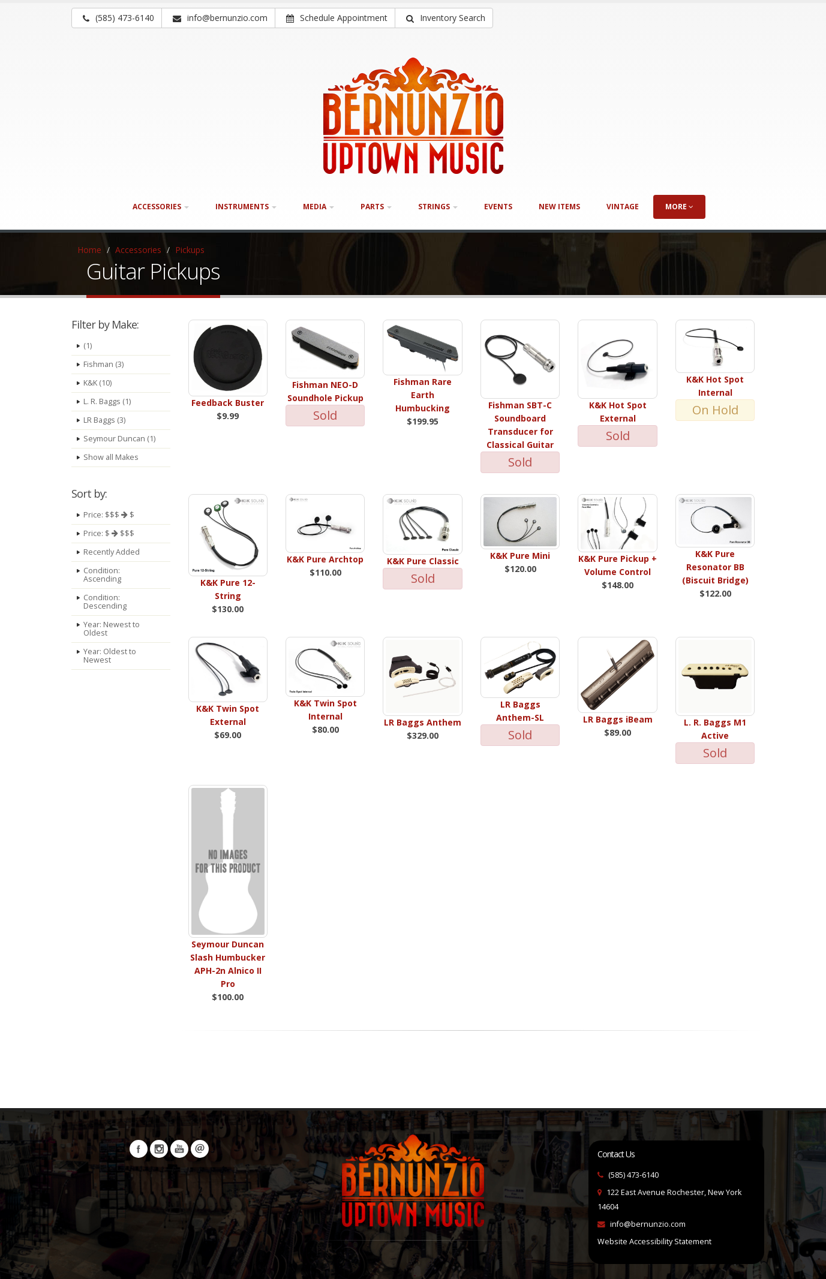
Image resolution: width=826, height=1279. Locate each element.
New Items (559, 206)
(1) (87, 346)
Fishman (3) (103, 364)
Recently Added (111, 552)
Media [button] (318, 206)
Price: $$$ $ (108, 515)
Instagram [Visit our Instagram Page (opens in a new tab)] (159, 1149)
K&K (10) (97, 383)
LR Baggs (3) (104, 420)
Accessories (138, 249)
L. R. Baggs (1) (107, 401)
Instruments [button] (246, 206)
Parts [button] (376, 206)
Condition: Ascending (102, 574)
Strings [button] (438, 206)
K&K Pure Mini (520, 555)
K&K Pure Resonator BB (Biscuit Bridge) (715, 567)
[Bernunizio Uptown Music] (413, 116)
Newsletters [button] (200, 1149)
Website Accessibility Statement (654, 1241)
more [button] (679, 206)
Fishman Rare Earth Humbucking (423, 395)
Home (89, 249)
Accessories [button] (161, 206)
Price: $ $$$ (108, 533)
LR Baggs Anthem (422, 722)
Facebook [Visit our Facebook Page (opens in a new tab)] (139, 1149)
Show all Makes (111, 457)
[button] (444, 18)
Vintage (622, 206)
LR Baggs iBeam (618, 719)
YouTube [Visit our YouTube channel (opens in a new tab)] (179, 1149)
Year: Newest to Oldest (111, 628)
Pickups (190, 249)
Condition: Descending (105, 601)
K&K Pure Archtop (325, 559)
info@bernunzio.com (648, 1224)
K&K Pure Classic (423, 561)
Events (498, 206)
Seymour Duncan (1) (119, 439)
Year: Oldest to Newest (109, 655)
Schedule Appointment (337, 17)
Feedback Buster (227, 402)
